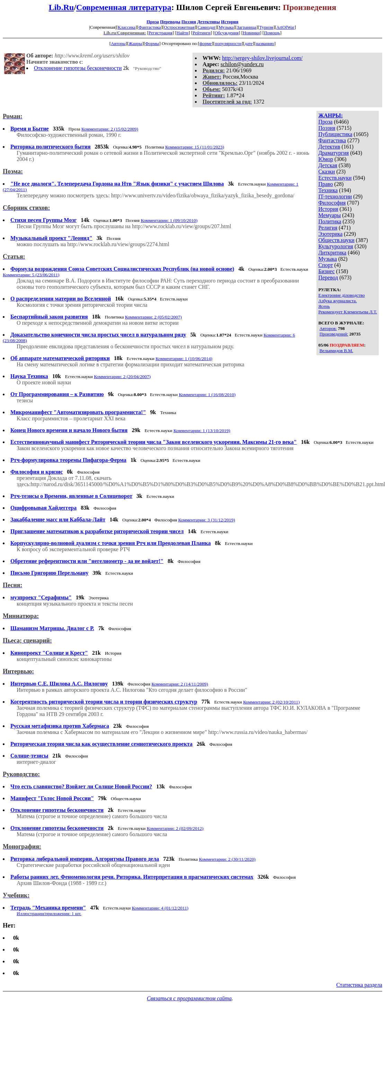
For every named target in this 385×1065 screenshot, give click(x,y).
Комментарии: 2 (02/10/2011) (271, 702)
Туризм (266, 27)
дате (248, 43)
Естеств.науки (334, 178)
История (229, 21)
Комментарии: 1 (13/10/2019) (201, 430)
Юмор (325, 159)
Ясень (324, 306)
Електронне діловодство (341, 295)
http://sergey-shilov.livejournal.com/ (262, 58)
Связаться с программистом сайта (189, 998)
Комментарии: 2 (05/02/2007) (153, 317)
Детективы (208, 21)
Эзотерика (330, 234)
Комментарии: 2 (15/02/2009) (109, 129)
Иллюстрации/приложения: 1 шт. (49, 913)
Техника (328, 190)
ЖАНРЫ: (330, 115)
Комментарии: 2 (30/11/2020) (227, 859)
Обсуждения (227, 32)
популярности (228, 43)
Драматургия (333, 153)
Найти (183, 32)
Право (325, 184)
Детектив (329, 147)
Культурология (335, 246)
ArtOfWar (285, 27)
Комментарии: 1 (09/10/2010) (169, 220)
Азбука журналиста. (337, 300)
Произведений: (334, 334)
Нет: (9, 925)
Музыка (226, 27)
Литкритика (332, 253)
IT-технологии (335, 196)
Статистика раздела (359, 985)
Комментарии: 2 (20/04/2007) (122, 376)
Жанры (135, 43)
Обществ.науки (336, 240)
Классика (126, 27)
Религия (327, 228)
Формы (152, 43)
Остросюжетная (179, 27)
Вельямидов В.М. (336, 350)
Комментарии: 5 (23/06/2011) (31, 274)
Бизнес (326, 271)
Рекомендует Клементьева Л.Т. (347, 311)
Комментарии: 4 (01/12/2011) (160, 908)
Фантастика (149, 27)
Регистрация (160, 32)
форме (205, 43)
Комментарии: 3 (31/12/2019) (206, 519)
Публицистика (335, 134)
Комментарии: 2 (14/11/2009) (179, 684)
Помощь (272, 32)
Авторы (118, 43)
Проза (152, 21)
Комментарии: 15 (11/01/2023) (194, 147)
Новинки (251, 32)
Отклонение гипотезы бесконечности (78, 68)
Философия (332, 203)
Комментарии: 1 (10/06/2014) (183, 358)
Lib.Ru (61, 7)
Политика (329, 221)
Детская (327, 165)
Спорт (325, 265)
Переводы (170, 21)
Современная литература (123, 7)
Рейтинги (202, 32)
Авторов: (328, 328)
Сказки (326, 171)
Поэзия (188, 21)
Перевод (328, 277)
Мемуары (329, 215)
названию (265, 43)
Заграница (247, 27)
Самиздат (207, 27)
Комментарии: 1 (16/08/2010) (207, 394)
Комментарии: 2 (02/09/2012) (175, 828)
